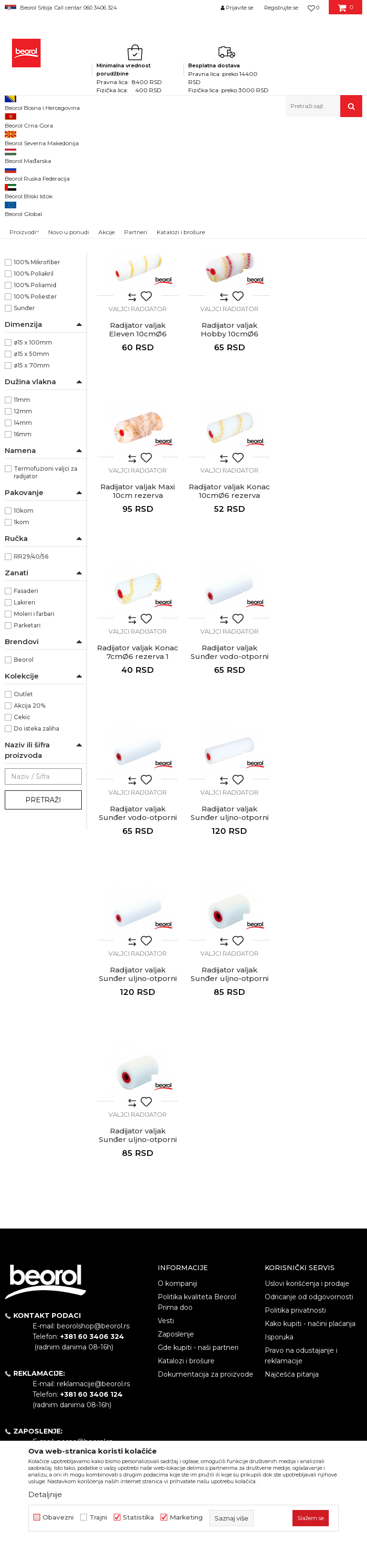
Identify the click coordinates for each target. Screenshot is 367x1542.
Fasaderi (26, 722)
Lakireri (24, 733)
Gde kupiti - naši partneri (198, 1156)
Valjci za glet (26, 199)
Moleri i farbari (34, 745)
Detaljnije (45, 1494)
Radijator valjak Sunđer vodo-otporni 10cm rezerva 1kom (321, 626)
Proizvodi (42, 137)
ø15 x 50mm (31, 485)
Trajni (98, 1517)
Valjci (161, 137)
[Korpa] (346, 11)
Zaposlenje (176, 1142)
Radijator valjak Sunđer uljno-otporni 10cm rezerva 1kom (138, 787)
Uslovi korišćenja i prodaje (307, 1092)
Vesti (166, 1129)
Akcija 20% (29, 837)
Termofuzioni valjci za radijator (45, 603)
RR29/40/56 (31, 687)
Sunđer (24, 439)
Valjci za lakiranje (33, 187)
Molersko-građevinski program (105, 137)
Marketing (186, 1517)
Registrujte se (281, 7)
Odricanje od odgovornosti (309, 1105)
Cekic (22, 848)
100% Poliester (35, 427)
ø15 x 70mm (32, 496)
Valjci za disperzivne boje (40, 249)
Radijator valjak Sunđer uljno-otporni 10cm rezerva (230, 787)
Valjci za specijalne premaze (31, 282)
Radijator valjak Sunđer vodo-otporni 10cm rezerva (230, 626)
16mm (23, 565)
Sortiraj (245, 153)
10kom (23, 642)
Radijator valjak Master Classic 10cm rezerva (229, 304)
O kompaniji (177, 1092)
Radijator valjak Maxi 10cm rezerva (229, 461)
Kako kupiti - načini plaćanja (310, 1132)
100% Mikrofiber (37, 393)
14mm (23, 554)
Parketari (27, 756)
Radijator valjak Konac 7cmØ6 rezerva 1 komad (137, 626)
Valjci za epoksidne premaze (32, 216)
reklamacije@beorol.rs (93, 1192)
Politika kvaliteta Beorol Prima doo (197, 1110)
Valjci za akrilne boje (38, 232)
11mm (22, 531)
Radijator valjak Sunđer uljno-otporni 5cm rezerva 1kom (321, 787)
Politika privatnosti (295, 1118)
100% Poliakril (34, 405)
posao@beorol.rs (84, 1250)
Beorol (13, 137)
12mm (23, 542)
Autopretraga (200, 153)
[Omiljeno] (313, 7)
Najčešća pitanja (292, 1182)
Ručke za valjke (33, 322)
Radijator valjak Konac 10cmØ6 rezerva (321, 461)
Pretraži (43, 931)
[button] (324, 106)
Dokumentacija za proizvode (205, 1182)
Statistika (138, 1517)
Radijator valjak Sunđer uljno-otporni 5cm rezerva (138, 948)
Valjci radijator (30, 310)
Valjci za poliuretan (35, 176)
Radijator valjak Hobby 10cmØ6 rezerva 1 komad (138, 465)
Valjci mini (24, 299)
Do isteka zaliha (36, 859)
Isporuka (279, 1145)
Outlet (23, 825)
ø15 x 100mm (33, 473)
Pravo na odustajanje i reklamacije (301, 1164)
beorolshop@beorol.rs (93, 1135)
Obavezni (58, 1517)
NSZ (26, 359)
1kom (21, 653)
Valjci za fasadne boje (40, 266)
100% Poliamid (35, 416)
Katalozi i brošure (186, 1169)
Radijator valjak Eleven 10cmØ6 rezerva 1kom (321, 304)
